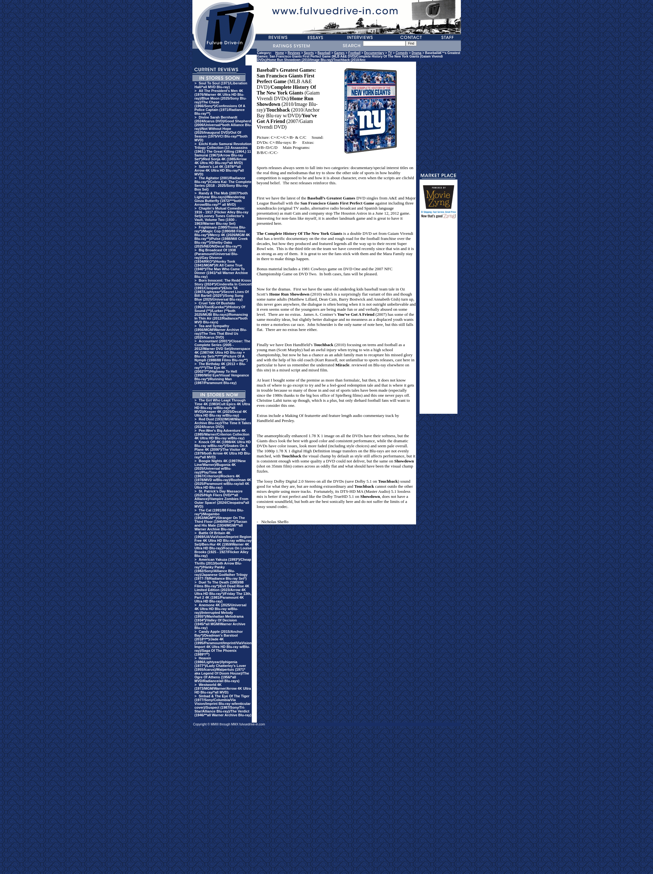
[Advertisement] (438, 319)
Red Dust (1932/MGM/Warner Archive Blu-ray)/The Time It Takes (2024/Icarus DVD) (223, 423)
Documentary (374, 53)
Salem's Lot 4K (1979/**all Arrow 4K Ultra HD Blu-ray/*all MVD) (219, 170)
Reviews (294, 53)
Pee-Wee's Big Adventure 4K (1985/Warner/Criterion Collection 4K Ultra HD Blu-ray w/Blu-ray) (222, 434)
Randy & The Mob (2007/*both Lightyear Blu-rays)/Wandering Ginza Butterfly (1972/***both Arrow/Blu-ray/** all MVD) (221, 198)
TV (390, 53)
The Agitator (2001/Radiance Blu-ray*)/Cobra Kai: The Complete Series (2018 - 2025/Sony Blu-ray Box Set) (223, 183)
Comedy (402, 53)
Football (354, 53)
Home (279, 53)
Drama (416, 53)
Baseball (323, 53)
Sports (309, 53)
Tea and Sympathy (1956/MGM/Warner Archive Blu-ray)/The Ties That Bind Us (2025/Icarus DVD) (221, 331)
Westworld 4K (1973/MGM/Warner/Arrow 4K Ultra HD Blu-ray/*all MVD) (223, 688)
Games (339, 53)
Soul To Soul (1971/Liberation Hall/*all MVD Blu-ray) (221, 85)
